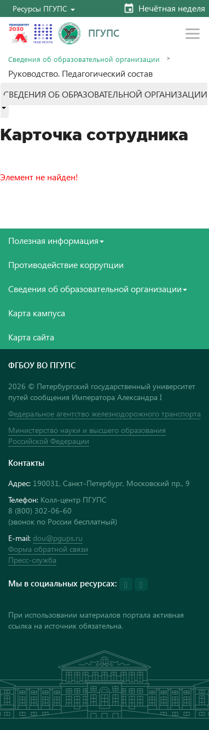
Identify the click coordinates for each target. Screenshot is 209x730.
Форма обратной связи (48, 549)
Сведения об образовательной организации (84, 59)
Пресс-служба (32, 560)
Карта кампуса (36, 312)
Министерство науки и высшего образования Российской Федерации (87, 435)
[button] (44, 8)
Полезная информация (56, 240)
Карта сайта (31, 337)
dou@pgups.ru (58, 538)
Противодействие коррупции (66, 264)
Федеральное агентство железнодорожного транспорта (104, 413)
